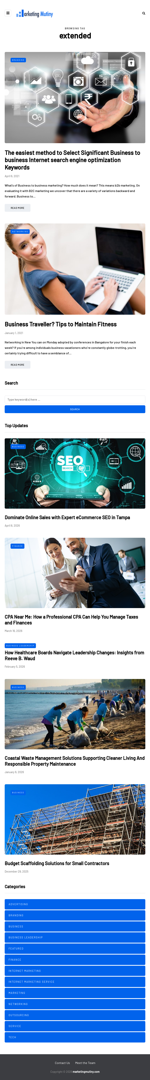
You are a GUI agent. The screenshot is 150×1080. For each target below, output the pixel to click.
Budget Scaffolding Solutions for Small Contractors (57, 863)
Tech (12, 1037)
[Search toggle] (142, 13)
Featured (16, 948)
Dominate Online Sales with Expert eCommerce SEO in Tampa (67, 517)
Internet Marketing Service (32, 981)
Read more (17, 207)
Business (18, 446)
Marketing (17, 992)
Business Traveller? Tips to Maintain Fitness (61, 324)
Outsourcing (19, 1015)
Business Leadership (20, 645)
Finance (17, 546)
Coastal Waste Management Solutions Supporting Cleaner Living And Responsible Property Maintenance (75, 761)
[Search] (75, 399)
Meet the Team (85, 1063)
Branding (18, 60)
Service (15, 1026)
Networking (20, 231)
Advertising (18, 904)
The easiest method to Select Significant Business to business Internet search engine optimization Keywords (72, 160)
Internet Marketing (25, 970)
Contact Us (62, 1063)
